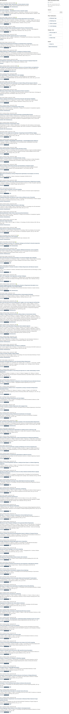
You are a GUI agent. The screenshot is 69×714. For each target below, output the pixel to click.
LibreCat (1, 6)
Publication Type (52, 18)
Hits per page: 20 (53, 32)
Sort (50, 35)
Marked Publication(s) (53, 46)
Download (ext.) (15, 6)
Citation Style (52, 37)
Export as (51, 44)
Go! (61, 12)
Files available (6, 47)
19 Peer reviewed (52, 23)
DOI (10, 6)
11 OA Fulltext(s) (52, 26)
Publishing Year (52, 20)
